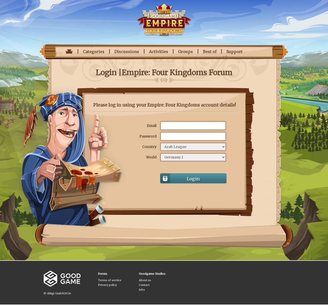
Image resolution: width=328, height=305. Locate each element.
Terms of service (109, 280)
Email (151, 125)
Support (234, 51)
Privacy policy (107, 285)
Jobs (142, 289)
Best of (209, 51)
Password (147, 136)
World (151, 157)
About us (145, 280)
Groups (185, 51)
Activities (158, 51)
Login (193, 179)
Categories (93, 51)
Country (149, 147)
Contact (144, 285)
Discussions (126, 51)
